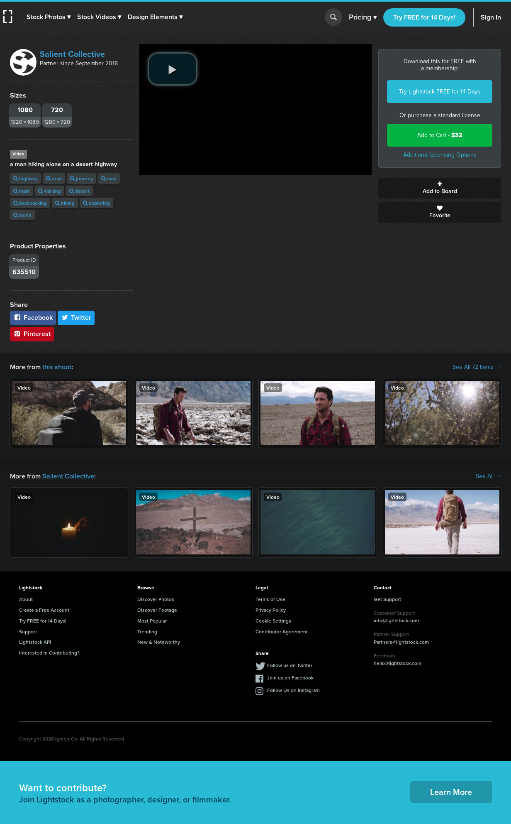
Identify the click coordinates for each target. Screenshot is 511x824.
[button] (49, 17)
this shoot (56, 367)
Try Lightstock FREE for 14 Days (439, 91)
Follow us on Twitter (289, 665)
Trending (147, 631)
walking (49, 190)
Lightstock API (35, 641)
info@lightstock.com (396, 620)
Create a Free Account (44, 609)
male (21, 190)
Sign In (491, 17)
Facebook (33, 317)
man (109, 178)
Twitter (76, 317)
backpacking (30, 202)
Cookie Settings (273, 620)
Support (28, 631)
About (26, 599)
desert (79, 190)
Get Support (387, 599)
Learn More (451, 792)
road (54, 178)
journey (81, 178)
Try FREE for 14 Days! (424, 17)
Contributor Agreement (282, 631)
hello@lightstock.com (397, 663)
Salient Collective (72, 54)
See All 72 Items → (477, 367)
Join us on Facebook (290, 677)
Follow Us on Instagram (293, 690)
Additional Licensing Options (440, 154)
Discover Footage (157, 609)
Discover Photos (155, 599)
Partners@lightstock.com (401, 641)
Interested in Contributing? (49, 652)
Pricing (363, 17)
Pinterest (32, 333)
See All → (488, 476)
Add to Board (439, 188)
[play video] (172, 69)
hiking (65, 202)
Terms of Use (270, 599)
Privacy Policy (271, 609)
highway (25, 178)
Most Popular (152, 620)
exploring (96, 202)
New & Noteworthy (158, 641)
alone (22, 214)
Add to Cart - (439, 135)
